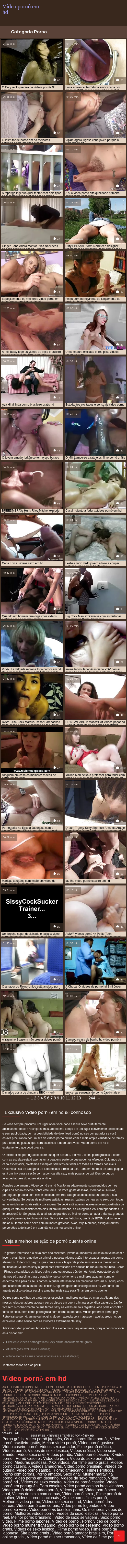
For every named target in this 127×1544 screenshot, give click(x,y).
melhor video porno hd (96, 1397)
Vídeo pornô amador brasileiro (78, 1533)
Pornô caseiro (28, 1458)
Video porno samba (34, 1470)
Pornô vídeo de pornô (101, 1521)
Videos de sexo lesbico (48, 1451)
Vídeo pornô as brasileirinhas (54, 1509)
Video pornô (47, 1490)
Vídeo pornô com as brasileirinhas (93, 1486)
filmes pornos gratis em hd (40, 1395)
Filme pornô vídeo (73, 1529)
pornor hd (81, 1427)
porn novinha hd (54, 1413)
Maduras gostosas (31, 1462)
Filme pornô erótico (94, 1447)
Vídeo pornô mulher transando (28, 1525)
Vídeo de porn (55, 1458)
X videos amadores (45, 1466)
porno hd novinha (49, 1424)
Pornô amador (48, 1474)
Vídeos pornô (14, 1451)
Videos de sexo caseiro (41, 1482)
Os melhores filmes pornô (84, 1498)
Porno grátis (12, 1439)
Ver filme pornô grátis (89, 1462)
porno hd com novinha (65, 1422)
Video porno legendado (81, 1506)
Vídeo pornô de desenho (79, 1525)
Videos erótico (82, 1451)
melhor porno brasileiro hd (23, 1397)
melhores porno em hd (19, 1400)
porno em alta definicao (76, 1419)
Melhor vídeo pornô (59, 1443)
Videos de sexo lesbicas (78, 1513)
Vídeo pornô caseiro (91, 1454)
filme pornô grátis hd (31, 1389)
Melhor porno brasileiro (31, 1517)
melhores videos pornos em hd (25, 1405)
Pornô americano (69, 1470)
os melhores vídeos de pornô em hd (78, 1408)
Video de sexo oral (86, 1458)
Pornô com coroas (18, 1474)
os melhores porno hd (31, 1408)
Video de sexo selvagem (76, 1517)
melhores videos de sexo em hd (63, 1400)
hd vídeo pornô (96, 1395)
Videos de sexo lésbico (34, 1529)
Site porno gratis (35, 1533)
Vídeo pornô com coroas (37, 1506)
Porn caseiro (51, 1486)
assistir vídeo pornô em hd (22, 1387)
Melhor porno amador (86, 1213)
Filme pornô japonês (32, 1521)
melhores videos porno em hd (40, 1403)
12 (73, 1098)
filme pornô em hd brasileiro (68, 1387)
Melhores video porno (21, 1502)
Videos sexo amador (57, 1447)
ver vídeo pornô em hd (32, 1430)
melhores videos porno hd (85, 1403)
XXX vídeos (59, 1462)
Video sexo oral (31, 1454)
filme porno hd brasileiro (71, 1389)
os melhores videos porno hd (72, 1411)
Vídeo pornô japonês (44, 1439)
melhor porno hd (62, 1397)
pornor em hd (58, 1427)
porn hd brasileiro (24, 1413)
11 (68, 1098)
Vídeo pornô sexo (78, 1494)
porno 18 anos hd (83, 1413)
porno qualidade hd (29, 1427)
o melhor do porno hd (68, 1405)
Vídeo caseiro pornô (19, 1447)
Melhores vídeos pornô (35, 1513)
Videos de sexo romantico (83, 1478)
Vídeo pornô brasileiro (83, 1466)
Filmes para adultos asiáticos (23, 1271)
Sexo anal (72, 1474)
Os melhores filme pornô (86, 1439)
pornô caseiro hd (44, 1416)
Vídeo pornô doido (18, 1490)
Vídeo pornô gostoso (96, 1443)
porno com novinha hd (77, 1416)
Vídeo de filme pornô (100, 1537)
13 (79, 1098)
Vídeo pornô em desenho (37, 1478)
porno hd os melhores (83, 1424)
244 (92, 1098)
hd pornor (73, 1395)
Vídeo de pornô (66, 1521)
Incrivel (77, 1155)
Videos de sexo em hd (61, 1502)
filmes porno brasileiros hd (85, 1392)
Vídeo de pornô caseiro (84, 1482)
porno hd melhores (17, 1424)
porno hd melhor (99, 1422)
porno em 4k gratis (39, 1419)
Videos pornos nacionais (38, 1498)
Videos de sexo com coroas (36, 1494)
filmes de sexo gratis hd (43, 1392)
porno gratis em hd (30, 1422)
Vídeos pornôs (59, 1454)
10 (62, 1098)
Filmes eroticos (100, 1470)
